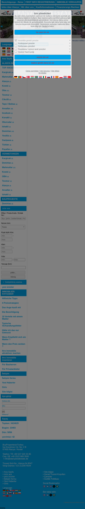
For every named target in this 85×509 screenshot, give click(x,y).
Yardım (45, 26)
